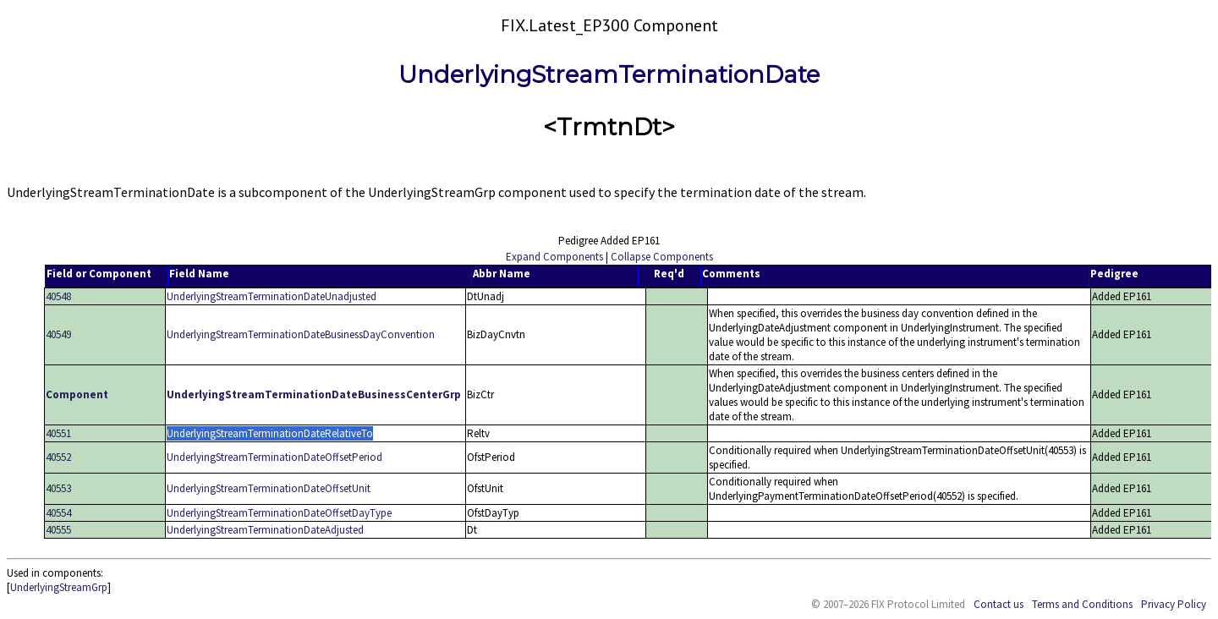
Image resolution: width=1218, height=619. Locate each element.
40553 (58, 488)
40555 (58, 530)
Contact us (998, 604)
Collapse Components (662, 256)
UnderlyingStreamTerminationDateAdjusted (265, 530)
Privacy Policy (1173, 604)
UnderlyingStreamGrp (58, 587)
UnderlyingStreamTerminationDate (609, 74)
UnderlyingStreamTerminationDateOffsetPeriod (274, 457)
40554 (58, 513)
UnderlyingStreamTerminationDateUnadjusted (271, 296)
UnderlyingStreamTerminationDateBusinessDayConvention (301, 334)
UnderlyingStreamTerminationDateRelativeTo (270, 433)
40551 (58, 433)
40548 (58, 296)
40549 (58, 334)
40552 (58, 457)
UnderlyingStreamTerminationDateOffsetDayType (279, 513)
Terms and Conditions (1082, 604)
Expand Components (554, 256)
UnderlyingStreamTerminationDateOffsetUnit (268, 488)
